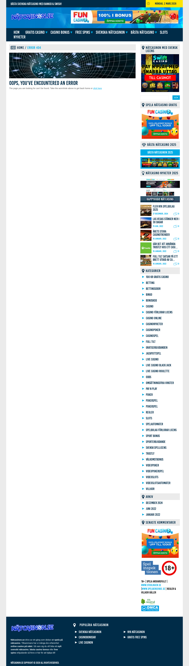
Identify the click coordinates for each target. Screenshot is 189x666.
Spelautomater (154, 424)
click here (97, 88)
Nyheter (20, 37)
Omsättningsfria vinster (160, 383)
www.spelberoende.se (153, 588)
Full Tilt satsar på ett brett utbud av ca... (165, 258)
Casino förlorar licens (159, 312)
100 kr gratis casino (157, 277)
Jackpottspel (153, 353)
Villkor (150, 489)
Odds (148, 377)
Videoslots (152, 477)
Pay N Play (151, 388)
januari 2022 (153, 514)
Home (20, 48)
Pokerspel (152, 400)
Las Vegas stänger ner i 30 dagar (166, 220)
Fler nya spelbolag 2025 (164, 208)
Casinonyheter (154, 324)
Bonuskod (151, 300)
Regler (150, 412)
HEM (16, 32)
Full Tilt (150, 341)
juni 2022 (151, 508)
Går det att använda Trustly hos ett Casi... (165, 245)
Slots (164, 32)
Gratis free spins (137, 637)
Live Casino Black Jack (158, 365)
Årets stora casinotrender (161, 233)
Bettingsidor (153, 288)
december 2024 (154, 503)
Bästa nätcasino (142, 32)
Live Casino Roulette (158, 371)
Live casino (152, 359)
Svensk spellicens (156, 447)
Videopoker (152, 465)
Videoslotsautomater (158, 483)
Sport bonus (153, 436)
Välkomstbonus (154, 459)
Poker (149, 394)
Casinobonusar (87, 637)
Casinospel (152, 335)
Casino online (154, 318)
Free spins (82, 32)
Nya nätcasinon (136, 632)
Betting (150, 283)
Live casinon (86, 642)
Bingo (149, 294)
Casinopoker (153, 330)
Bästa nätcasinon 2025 (160, 152)
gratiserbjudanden (156, 347)
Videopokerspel (155, 471)
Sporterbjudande (156, 441)
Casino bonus (59, 32)
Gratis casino (35, 32)
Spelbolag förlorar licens (161, 430)
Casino (149, 306)
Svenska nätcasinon (110, 32)
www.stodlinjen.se (151, 585)
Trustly (150, 453)
